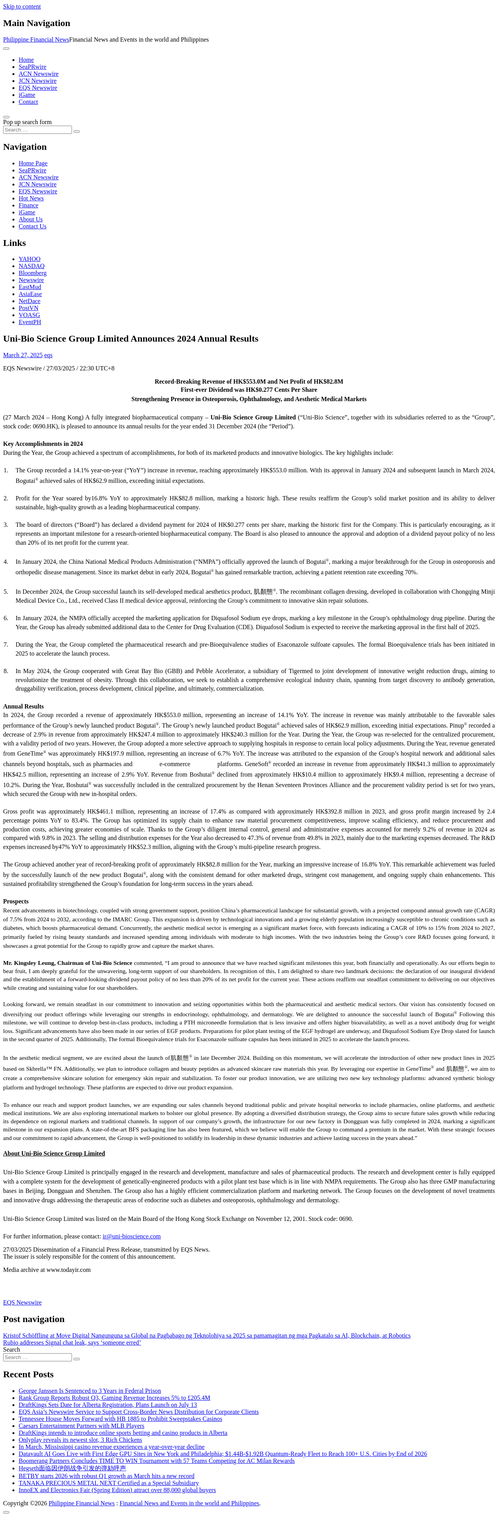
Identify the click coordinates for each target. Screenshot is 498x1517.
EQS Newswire (38, 87)
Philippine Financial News (36, 39)
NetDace (29, 301)
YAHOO (29, 259)
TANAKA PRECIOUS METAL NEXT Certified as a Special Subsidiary (109, 1483)
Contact (28, 101)
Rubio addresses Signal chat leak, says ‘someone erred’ (72, 1342)
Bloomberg (33, 273)
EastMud (30, 287)
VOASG (29, 315)
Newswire (31, 280)
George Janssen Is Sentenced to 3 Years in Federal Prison (90, 1390)
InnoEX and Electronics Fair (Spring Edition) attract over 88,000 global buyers (117, 1490)
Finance (29, 205)
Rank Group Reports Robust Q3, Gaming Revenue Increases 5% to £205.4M (114, 1397)
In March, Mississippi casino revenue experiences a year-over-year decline (112, 1446)
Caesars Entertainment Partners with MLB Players (81, 1425)
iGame (27, 94)
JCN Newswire (37, 80)
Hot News (31, 198)
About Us (31, 219)
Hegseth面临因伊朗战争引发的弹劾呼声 (72, 1468)
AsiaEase (30, 294)
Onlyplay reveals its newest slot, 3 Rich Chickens (80, 1439)
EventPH (30, 322)
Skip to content (22, 6)
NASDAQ (32, 266)
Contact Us (33, 226)
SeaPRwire (32, 66)
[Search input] (37, 130)
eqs (48, 355)
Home (26, 59)
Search (11, 1349)
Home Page (33, 163)
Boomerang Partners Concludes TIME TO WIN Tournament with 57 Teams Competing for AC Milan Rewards (157, 1460)
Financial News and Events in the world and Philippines (189, 1503)
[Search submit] (77, 131)
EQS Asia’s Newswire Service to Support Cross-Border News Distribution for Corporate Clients (139, 1411)
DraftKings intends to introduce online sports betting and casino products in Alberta (123, 1432)
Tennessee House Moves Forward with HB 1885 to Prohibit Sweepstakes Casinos (120, 1418)
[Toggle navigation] (6, 48)
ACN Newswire (39, 73)
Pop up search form (27, 122)
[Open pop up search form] (6, 117)
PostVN (29, 308)
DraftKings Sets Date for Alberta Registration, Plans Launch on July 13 (108, 1404)
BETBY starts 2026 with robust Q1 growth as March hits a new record (107, 1476)
